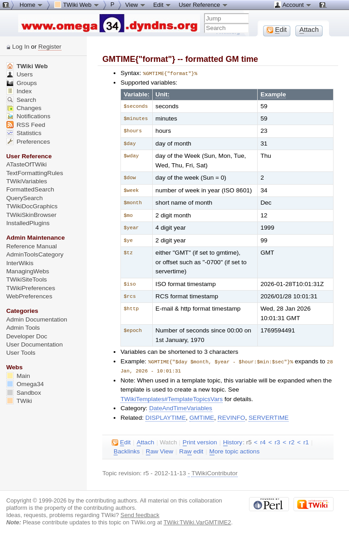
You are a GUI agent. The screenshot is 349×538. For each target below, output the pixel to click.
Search (21, 99)
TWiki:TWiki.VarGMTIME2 (197, 521)
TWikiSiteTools (26, 279)
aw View (159, 450)
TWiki (19, 400)
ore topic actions (234, 450)
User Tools (20, 352)
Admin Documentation (36, 319)
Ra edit (191, 450)
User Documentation (34, 344)
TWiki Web (27, 66)
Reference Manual (31, 246)
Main (18, 375)
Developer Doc (26, 336)
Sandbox (23, 392)
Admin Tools (23, 327)
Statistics (23, 133)
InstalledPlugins (28, 223)
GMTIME (201, 416)
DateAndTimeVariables (180, 407)
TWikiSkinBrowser (31, 214)
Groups (21, 83)
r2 (291, 441)
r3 (277, 441)
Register (49, 46)
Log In (21, 46)
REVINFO (231, 416)
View (135, 4)
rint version (200, 441)
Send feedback (140, 514)
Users (19, 74)
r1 (306, 441)
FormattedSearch (30, 189)
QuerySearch (24, 198)
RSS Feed (25, 124)
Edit (162, 4)
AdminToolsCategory (35, 254)
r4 (262, 441)
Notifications (28, 116)
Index (19, 91)
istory (232, 441)
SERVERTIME (269, 416)
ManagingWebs (28, 271)
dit (121, 441)
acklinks (127, 450)
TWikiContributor (214, 472)
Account (293, 4)
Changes (23, 108)
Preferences (28, 141)
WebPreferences (29, 296)
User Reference (203, 4)
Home (31, 4)
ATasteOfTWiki (26, 164)
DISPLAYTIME (165, 416)
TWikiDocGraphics (32, 206)
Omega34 (25, 384)
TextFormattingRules (34, 173)
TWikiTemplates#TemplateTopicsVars (171, 398)
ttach (146, 441)
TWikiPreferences (30, 288)
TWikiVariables (26, 181)
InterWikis (20, 263)
